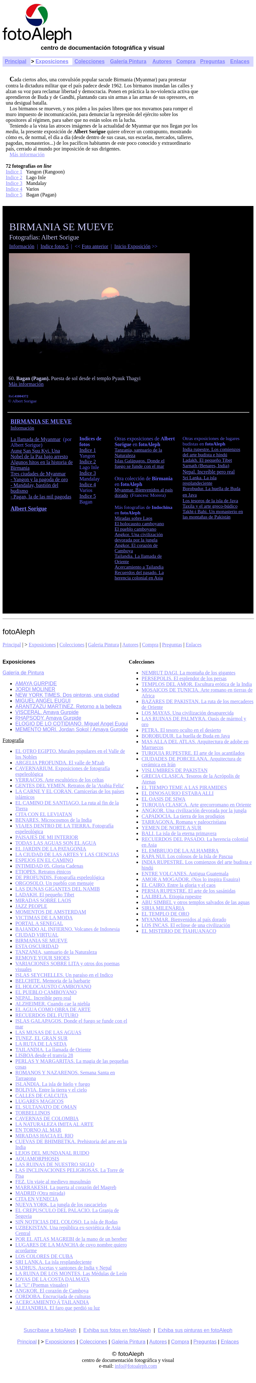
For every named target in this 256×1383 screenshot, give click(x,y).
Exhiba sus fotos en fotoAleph (117, 1330)
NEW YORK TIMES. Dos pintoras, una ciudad (67, 695)
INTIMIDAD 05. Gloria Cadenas (49, 866)
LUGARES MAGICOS (39, 1101)
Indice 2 (14, 177)
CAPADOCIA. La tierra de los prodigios (183, 816)
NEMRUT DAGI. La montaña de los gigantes (188, 672)
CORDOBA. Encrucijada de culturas (53, 1296)
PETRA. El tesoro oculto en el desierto (181, 730)
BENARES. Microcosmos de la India (53, 820)
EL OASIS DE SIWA (164, 799)
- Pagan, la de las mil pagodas (41, 496)
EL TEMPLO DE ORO (165, 913)
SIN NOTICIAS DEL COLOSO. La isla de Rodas (66, 1222)
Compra (185, 61)
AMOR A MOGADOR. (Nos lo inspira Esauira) (191, 879)
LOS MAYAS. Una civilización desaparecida (188, 713)
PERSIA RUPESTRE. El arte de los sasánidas (189, 891)
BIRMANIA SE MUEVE (41, 940)
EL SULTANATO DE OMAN (46, 1107)
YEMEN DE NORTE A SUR (171, 827)
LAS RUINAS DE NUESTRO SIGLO (54, 1164)
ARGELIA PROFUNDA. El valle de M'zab (59, 762)
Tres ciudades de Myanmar (38, 473)
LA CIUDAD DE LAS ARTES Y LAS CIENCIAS (67, 854)
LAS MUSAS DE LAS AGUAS (48, 1032)
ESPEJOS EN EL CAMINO (44, 860)
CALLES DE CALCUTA (41, 1095)
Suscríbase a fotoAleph (50, 1330)
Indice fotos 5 (54, 246)
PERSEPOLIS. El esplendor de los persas (184, 678)
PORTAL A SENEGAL (39, 923)
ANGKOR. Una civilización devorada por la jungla (194, 810)
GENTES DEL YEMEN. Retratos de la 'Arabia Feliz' (69, 785)
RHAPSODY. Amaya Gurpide (48, 718)
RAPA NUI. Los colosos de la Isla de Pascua (187, 856)
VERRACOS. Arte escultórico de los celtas (59, 780)
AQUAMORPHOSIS (37, 1158)
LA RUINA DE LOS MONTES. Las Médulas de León (71, 1273)
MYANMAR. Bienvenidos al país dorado (184, 919)
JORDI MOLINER (35, 689)
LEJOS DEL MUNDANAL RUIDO (52, 1153)
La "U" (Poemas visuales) (41, 1285)
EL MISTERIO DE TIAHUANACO (179, 931)
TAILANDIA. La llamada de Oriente (53, 1049)
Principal (15, 61)
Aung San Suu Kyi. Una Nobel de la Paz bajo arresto (39, 453)
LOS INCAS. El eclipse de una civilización (186, 925)
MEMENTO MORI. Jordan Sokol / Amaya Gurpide (71, 729)
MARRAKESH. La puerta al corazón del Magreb (65, 1187)
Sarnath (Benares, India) (206, 465)
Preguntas (212, 61)
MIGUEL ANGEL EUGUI (42, 700)
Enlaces (239, 61)
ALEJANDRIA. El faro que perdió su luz (57, 1308)
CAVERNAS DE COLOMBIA (47, 1118)
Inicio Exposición (132, 246)
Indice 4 (14, 189)
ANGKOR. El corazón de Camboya (52, 1290)
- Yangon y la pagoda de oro (39, 479)
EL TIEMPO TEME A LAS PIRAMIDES (184, 787)
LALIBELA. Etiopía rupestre (171, 896)
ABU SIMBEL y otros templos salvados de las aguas (196, 902)
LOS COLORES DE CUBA (44, 1256)
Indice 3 (14, 183)
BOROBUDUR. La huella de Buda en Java (186, 736)
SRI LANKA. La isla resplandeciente (53, 1262)
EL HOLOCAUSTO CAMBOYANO (53, 986)
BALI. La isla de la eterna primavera (179, 833)
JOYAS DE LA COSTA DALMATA (52, 1279)
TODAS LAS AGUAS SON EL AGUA (55, 843)
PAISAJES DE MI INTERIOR (46, 837)
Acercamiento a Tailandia (139, 567)
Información (21, 246)
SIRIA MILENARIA (163, 908)
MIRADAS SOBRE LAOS (43, 900)
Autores (162, 61)
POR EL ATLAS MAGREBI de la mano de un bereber (71, 1239)
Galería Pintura (128, 61)
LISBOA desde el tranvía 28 (44, 1055)
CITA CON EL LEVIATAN (43, 814)
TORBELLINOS (32, 1112)
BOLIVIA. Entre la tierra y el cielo (51, 1089)
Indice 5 (14, 194)
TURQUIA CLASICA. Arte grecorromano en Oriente (196, 804)
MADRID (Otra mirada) (40, 1193)
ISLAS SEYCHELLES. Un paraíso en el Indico (64, 975)
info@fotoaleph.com (136, 1366)
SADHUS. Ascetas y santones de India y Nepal (63, 1267)
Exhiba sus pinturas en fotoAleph (195, 1330)
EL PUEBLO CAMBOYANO (46, 992)
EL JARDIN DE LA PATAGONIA (50, 848)
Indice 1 (14, 171)
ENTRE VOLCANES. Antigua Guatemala (185, 873)
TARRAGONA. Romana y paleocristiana (184, 822)
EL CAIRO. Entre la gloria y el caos (179, 885)
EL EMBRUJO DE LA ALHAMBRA (180, 850)
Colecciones (90, 61)
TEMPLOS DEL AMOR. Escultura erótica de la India (197, 684)
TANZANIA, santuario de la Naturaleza (56, 952)
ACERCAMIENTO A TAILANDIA (52, 1302)
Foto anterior (95, 246)
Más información (27, 154)
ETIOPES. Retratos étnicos (43, 871)
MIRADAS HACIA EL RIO (44, 1135)
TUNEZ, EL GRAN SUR (41, 1038)
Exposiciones (51, 61)
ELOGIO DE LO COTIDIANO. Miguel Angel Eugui (71, 723)
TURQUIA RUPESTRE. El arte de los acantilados (193, 753)
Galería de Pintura (23, 672)
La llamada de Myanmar (36, 439)
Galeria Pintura (103, 644)
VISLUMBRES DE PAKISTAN (175, 770)
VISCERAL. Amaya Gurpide (46, 712)
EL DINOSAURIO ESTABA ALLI (178, 793)
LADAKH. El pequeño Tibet (44, 894)
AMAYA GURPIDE (36, 683)
